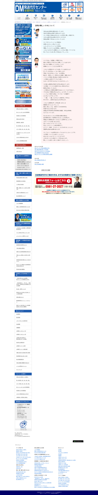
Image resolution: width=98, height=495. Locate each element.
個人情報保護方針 (20, 359)
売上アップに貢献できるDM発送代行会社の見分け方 (23, 265)
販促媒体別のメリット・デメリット (23, 301)
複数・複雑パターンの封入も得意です (23, 188)
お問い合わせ (19, 151)
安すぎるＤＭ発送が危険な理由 (22, 209)
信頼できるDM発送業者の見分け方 (23, 251)
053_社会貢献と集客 (39, 164)
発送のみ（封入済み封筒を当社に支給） (23, 452)
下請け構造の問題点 (20, 248)
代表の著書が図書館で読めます (22, 362)
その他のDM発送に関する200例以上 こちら (23, 169)
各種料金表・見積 (20, 148)
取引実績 (18, 317)
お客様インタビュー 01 (21, 330)
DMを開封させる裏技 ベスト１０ (23, 167)
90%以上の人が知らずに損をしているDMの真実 (23, 293)
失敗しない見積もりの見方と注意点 (23, 255)
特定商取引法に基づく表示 (21, 355)
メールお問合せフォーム (21, 366)
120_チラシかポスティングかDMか (43, 151)
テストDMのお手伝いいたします (23, 232)
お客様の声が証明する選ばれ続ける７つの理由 (21, 338)
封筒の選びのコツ (20, 297)
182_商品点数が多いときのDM (42, 149)
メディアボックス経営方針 (21, 320)
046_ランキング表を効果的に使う (43, 148)
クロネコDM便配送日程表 (21, 140)
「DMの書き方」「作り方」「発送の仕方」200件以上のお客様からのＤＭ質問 (23, 284)
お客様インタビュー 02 (21, 334)
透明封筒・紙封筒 (20, 122)
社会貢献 (18, 324)
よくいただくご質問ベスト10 (22, 235)
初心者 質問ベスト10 (21, 288)
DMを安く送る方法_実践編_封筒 (23, 165)
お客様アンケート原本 (21, 345)
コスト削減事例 (19, 203)
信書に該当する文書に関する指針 (23, 352)
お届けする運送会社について (22, 192)
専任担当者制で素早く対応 (21, 177)
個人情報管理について (21, 195)
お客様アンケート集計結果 (21, 349)
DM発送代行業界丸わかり (21, 244)
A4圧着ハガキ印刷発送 (21, 115)
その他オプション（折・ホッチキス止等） (23, 133)
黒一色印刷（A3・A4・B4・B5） (23, 125)
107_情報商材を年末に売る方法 (42, 152)
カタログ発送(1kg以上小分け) (22, 137)
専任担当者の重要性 (20, 269)
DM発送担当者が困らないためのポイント (23, 260)
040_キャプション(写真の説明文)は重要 (44, 154)
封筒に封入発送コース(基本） (22, 108)
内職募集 (18, 327)
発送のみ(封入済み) (20, 118)
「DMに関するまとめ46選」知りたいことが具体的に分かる (22, 279)
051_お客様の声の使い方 (40, 159)
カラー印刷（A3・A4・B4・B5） (23, 129)
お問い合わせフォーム (19, 435)
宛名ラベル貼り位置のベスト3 (23, 163)
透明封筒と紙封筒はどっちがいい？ (24, 161)
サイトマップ (19, 369)
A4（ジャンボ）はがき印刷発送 (22, 112)
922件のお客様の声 (20, 342)
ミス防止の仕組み (20, 184)
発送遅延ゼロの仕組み (21, 180)
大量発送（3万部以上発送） (22, 397)
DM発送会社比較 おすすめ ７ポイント (41, 462)
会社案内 (18, 313)
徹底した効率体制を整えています (23, 206)
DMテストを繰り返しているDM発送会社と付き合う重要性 (23, 306)
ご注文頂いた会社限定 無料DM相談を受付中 (23, 228)
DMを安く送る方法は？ (21, 159)
